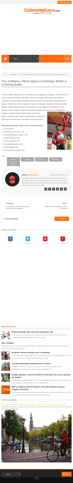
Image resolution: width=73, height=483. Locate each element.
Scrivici (66, 470)
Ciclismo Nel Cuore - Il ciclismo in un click (38, 479)
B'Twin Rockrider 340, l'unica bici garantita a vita (32, 327)
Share (26, 159)
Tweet (13, 159)
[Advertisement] (36, 34)
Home (5, 74)
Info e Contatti (7, 338)
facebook (61, 214)
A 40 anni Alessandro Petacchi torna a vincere (31, 359)
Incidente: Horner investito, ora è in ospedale (31, 348)
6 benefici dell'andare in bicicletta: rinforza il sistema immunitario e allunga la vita (33, 400)
